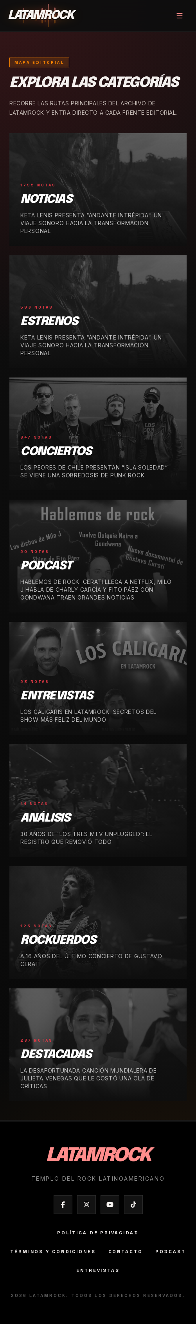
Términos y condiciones (52, 1251)
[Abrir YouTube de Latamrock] (110, 1204)
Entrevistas (98, 1270)
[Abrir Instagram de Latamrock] (86, 1204)
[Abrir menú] (179, 15)
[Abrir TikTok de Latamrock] (133, 1204)
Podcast (170, 1251)
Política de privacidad (98, 1233)
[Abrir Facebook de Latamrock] (63, 1204)
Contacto (125, 1251)
